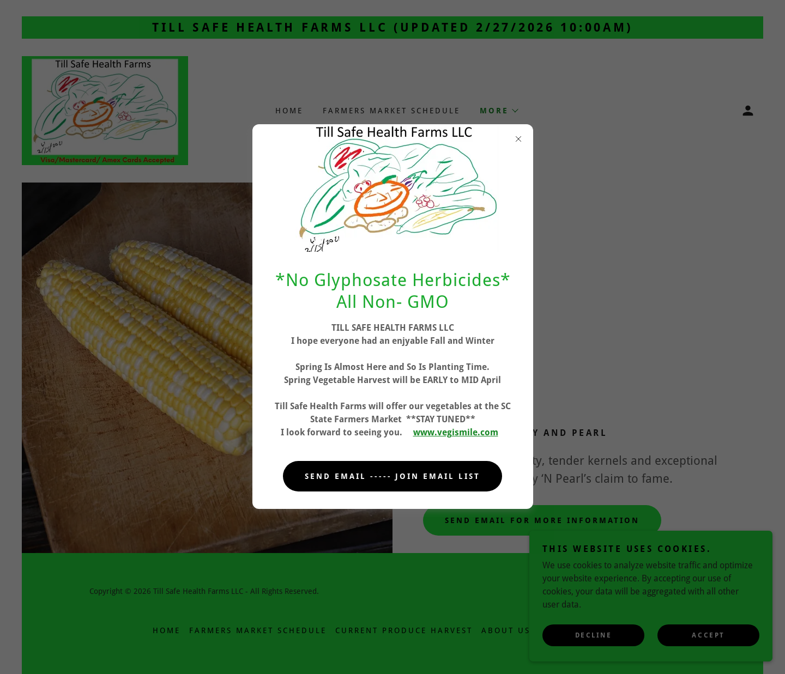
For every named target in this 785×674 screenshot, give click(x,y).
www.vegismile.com (455, 432)
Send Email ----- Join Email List (393, 476)
